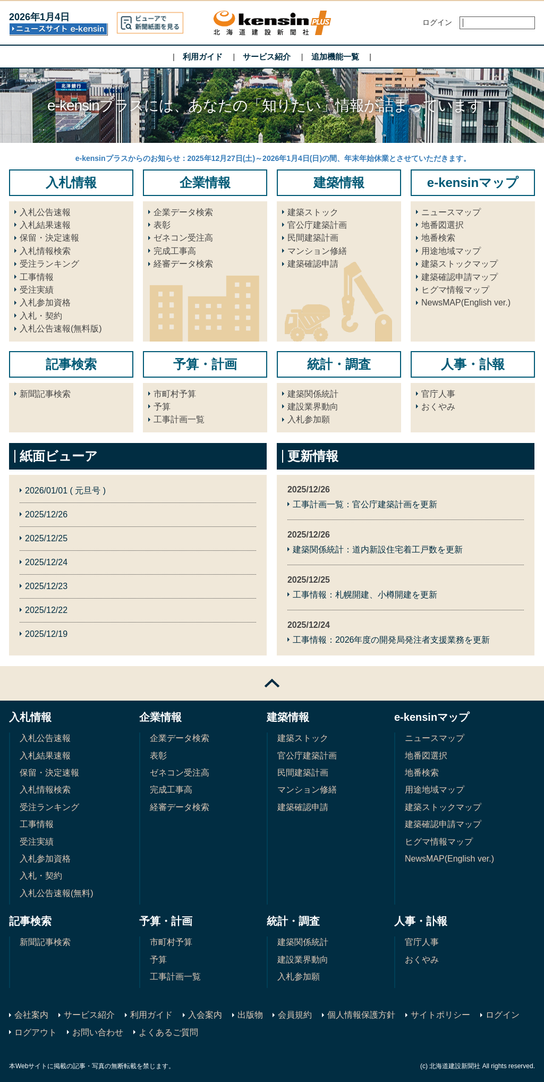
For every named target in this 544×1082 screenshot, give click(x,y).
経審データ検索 (183, 263)
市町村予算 (175, 393)
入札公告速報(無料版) (61, 328)
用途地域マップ (451, 250)
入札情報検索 (45, 250)
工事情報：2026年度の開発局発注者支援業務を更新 (391, 639)
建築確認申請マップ (459, 277)
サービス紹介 (267, 56)
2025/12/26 (46, 514)
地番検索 (438, 237)
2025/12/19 (46, 633)
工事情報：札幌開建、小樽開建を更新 (365, 594)
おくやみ (438, 406)
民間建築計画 (312, 237)
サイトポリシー (440, 1014)
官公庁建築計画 (317, 224)
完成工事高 (175, 250)
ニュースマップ (451, 212)
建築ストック (312, 212)
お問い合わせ (97, 1032)
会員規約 (295, 1014)
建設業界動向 (312, 406)
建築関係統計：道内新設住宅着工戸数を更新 (378, 549)
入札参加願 (308, 419)
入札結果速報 (45, 224)
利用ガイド (203, 56)
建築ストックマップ (459, 263)
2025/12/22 (46, 610)
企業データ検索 (183, 212)
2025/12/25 (46, 538)
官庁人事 (438, 393)
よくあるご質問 (168, 1032)
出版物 (250, 1014)
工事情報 (37, 277)
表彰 (162, 224)
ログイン (503, 1014)
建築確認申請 (312, 263)
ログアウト (35, 1032)
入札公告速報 (45, 212)
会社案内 (31, 1014)
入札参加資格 (45, 302)
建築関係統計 (312, 393)
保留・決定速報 (49, 237)
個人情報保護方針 (361, 1014)
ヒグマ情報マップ (455, 289)
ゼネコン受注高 (183, 237)
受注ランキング (49, 263)
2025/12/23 (46, 586)
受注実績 (37, 289)
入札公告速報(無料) (57, 893)
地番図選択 (442, 224)
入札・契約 (41, 315)
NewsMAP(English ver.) (466, 302)
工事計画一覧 (179, 419)
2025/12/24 (46, 562)
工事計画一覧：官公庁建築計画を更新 (365, 504)
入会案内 (205, 1014)
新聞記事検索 (45, 393)
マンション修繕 (317, 250)
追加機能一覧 (335, 56)
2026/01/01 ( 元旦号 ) (65, 490)
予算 (162, 406)
